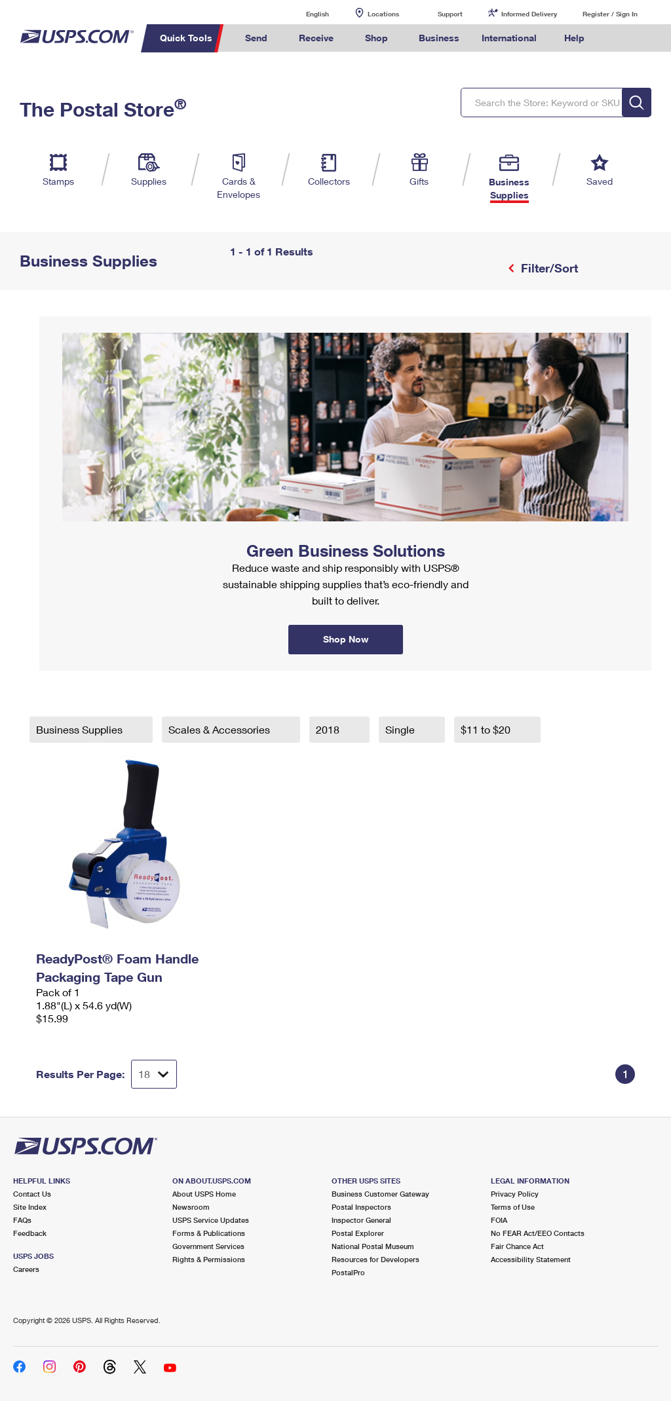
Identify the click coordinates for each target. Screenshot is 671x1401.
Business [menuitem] (439, 37)
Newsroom (191, 1207)
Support (450, 14)
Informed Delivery (529, 14)
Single (401, 729)
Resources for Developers (375, 1259)
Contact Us (32, 1193)
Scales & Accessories (220, 729)
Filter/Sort (548, 268)
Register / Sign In (610, 14)
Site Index (30, 1207)
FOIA (499, 1220)
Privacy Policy (515, 1193)
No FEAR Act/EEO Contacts (538, 1233)
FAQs (22, 1220)
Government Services (208, 1246)
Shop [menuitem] (376, 37)
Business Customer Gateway (380, 1193)
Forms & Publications (208, 1233)
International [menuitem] (509, 37)
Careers (26, 1269)
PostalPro (348, 1272)
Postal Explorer (358, 1233)
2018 (329, 729)
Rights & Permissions (208, 1259)
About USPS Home (204, 1193)
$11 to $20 (487, 729)
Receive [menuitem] (316, 37)
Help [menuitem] (574, 37)
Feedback (30, 1233)
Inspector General (361, 1220)
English (304, 13)
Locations (383, 14)
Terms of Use (513, 1207)
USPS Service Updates (210, 1220)
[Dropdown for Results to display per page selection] (154, 1074)
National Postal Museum (373, 1246)
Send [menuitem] (256, 37)
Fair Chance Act (517, 1246)
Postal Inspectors (361, 1207)
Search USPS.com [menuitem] (618, 38)
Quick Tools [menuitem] (186, 37)
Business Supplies (80, 729)
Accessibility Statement (531, 1259)
